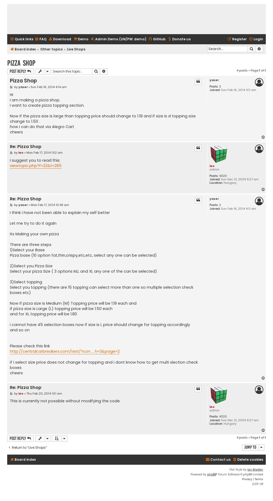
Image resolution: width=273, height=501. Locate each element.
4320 (223, 176)
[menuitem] (40, 39)
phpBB (211, 474)
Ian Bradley (255, 470)
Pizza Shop (21, 63)
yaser (214, 80)
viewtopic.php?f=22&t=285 (36, 165)
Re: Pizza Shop (25, 147)
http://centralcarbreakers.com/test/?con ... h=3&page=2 (65, 351)
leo (212, 166)
